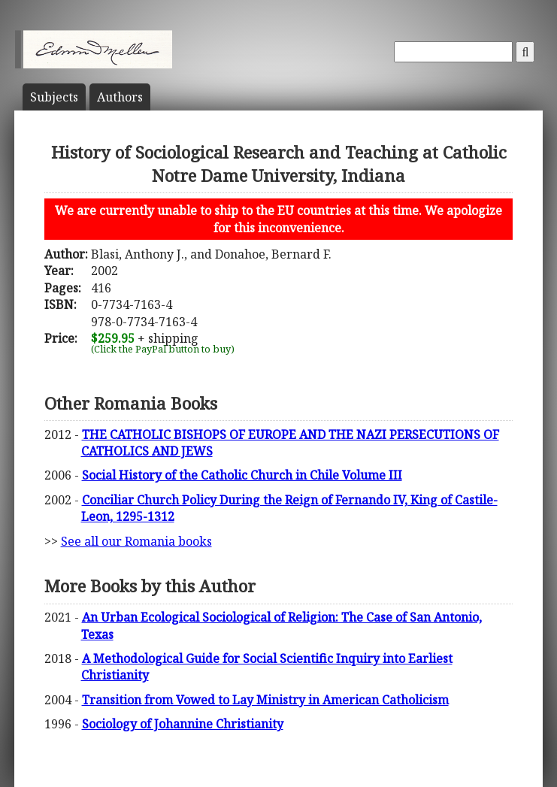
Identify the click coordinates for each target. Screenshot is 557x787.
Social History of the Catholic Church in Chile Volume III (242, 475)
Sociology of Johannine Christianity (182, 724)
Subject (54, 97)
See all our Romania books (136, 541)
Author (120, 97)
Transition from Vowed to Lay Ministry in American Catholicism (265, 700)
